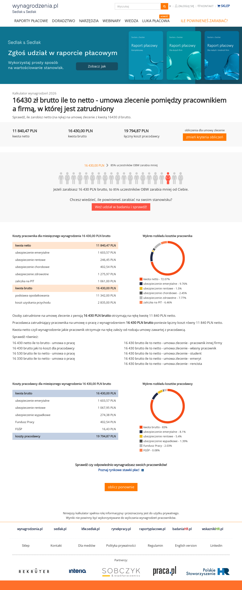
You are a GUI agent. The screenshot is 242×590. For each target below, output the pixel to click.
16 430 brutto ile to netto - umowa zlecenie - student (163, 353)
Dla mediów (86, 545)
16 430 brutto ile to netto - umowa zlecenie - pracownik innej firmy (173, 343)
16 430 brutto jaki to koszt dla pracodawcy (43, 348)
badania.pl (182, 529)
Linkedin (216, 545)
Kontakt (206, 6)
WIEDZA (131, 20)
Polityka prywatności (121, 545)
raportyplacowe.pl (152, 529)
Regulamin (155, 545)
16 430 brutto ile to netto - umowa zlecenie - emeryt (162, 358)
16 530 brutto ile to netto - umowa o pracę (43, 353)
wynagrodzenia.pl (30, 529)
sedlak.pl (60, 529)
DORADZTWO (63, 20)
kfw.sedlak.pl (90, 529)
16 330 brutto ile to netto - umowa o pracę (43, 358)
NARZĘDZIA (89, 20)
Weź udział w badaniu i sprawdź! (121, 207)
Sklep (223, 6)
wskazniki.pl (212, 529)
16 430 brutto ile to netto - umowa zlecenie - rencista (163, 363)
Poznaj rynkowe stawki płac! (118, 470)
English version (186, 545)
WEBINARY (112, 20)
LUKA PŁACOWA (156, 20)
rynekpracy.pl (121, 529)
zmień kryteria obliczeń (204, 137)
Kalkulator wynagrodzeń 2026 (34, 93)
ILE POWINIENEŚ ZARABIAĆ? (204, 20)
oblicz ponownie (121, 487)
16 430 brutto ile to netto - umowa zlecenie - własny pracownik (170, 348)
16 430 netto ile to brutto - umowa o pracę (43, 343)
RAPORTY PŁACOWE (31, 20)
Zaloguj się (184, 6)
